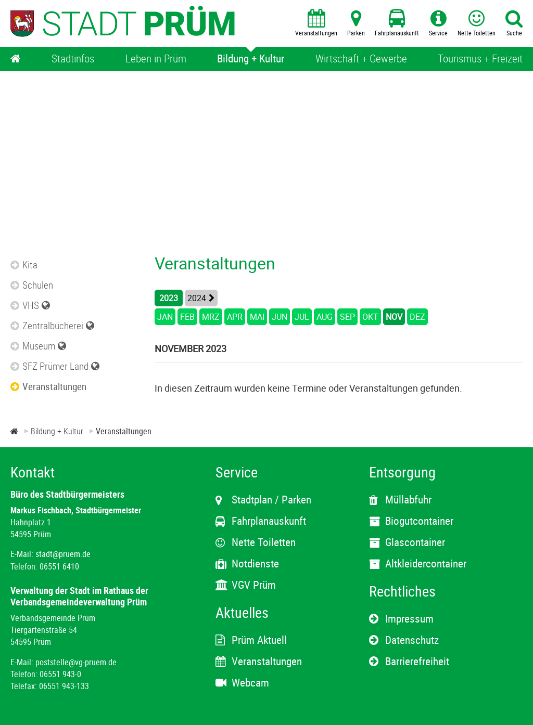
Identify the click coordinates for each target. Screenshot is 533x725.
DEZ (417, 316)
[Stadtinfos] (73, 59)
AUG (324, 316)
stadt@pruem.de (63, 554)
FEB (187, 316)
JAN (165, 316)
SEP (347, 316)
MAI (257, 316)
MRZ (211, 316)
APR (235, 316)
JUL (302, 316)
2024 (196, 298)
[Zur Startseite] (14, 431)
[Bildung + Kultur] (250, 59)
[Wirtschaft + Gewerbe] (361, 59)
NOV (394, 316)
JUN (279, 316)
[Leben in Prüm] (155, 59)
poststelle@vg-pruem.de (76, 662)
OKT (370, 316)
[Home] (15, 59)
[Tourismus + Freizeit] (480, 59)
